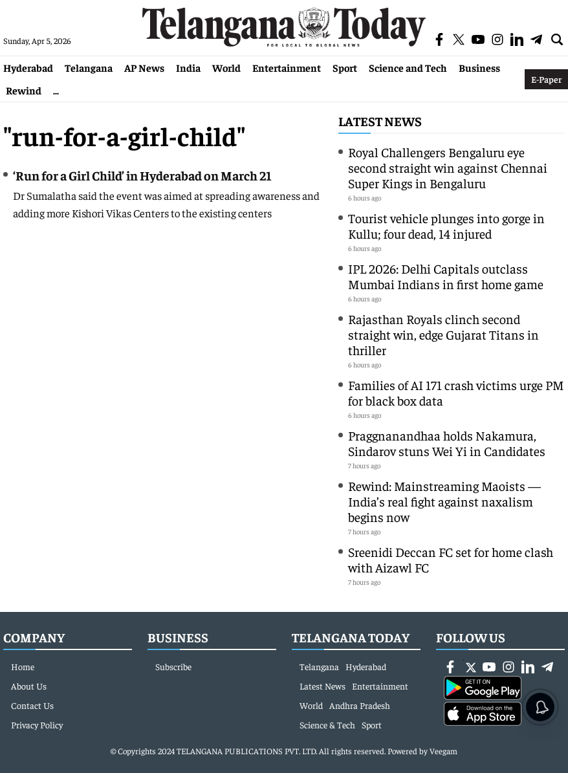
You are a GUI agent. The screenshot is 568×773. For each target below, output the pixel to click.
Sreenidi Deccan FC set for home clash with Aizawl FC (450, 559)
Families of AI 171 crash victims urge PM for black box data (456, 392)
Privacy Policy (37, 724)
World (226, 67)
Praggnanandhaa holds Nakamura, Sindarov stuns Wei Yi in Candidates (446, 443)
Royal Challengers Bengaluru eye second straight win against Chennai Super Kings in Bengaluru (447, 167)
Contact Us (32, 705)
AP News (144, 67)
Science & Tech (327, 724)
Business (479, 67)
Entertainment (286, 67)
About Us (29, 685)
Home (22, 666)
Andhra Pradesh (359, 705)
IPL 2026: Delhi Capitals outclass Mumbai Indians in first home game (445, 276)
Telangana (89, 67)
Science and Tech (408, 67)
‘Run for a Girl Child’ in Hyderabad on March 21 (142, 175)
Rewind (23, 89)
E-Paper (546, 79)
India (188, 67)
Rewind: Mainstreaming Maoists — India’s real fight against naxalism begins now (445, 501)
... (56, 89)
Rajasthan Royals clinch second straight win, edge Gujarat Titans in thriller (443, 334)
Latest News (380, 121)
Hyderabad (28, 67)
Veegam (443, 750)
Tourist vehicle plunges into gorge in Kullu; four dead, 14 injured (446, 225)
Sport (345, 67)
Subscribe (173, 666)
